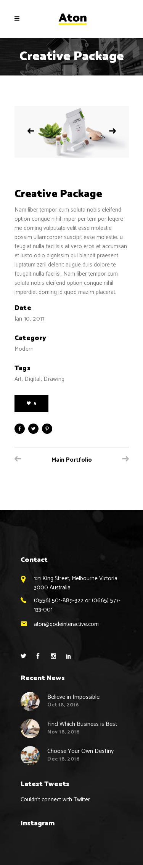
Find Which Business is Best (82, 724)
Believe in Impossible (73, 697)
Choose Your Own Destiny (80, 751)
